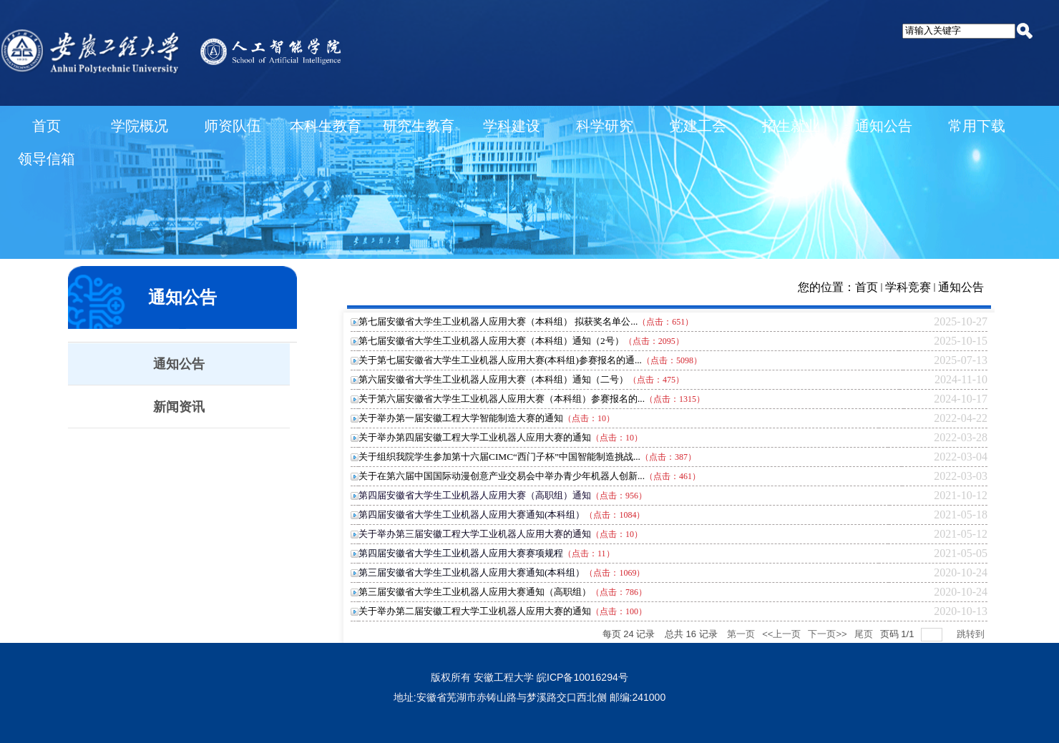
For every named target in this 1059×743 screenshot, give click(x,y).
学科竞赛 (908, 287)
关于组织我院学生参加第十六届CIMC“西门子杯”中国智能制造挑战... (499, 456)
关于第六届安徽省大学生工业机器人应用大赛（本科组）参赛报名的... (501, 398)
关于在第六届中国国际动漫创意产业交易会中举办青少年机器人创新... (501, 476)
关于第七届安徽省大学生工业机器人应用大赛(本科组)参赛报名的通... (500, 360)
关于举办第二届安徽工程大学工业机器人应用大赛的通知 (474, 611)
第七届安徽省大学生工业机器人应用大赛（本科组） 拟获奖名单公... (498, 321)
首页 (866, 287)
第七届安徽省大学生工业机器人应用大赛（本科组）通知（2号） (491, 340)
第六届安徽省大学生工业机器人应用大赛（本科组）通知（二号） (493, 379)
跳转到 (972, 634)
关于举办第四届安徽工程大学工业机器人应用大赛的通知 (474, 437)
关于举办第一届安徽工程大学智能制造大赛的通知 (460, 418)
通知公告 (961, 287)
